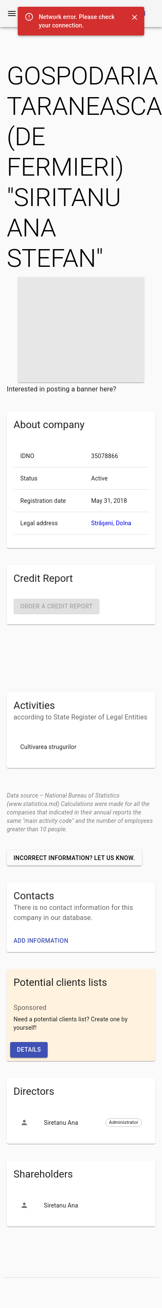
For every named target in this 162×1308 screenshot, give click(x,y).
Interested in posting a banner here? (61, 389)
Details (29, 1049)
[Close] (134, 17)
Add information (41, 940)
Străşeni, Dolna (111, 523)
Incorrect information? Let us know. (74, 858)
